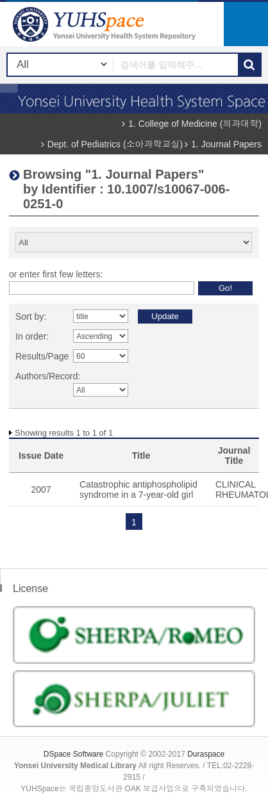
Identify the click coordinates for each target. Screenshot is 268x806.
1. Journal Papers (226, 144)
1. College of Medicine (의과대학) (195, 124)
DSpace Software (73, 754)
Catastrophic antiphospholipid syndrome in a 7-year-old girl (138, 489)
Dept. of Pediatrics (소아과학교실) (115, 144)
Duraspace (205, 754)
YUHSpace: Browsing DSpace (106, 24)
